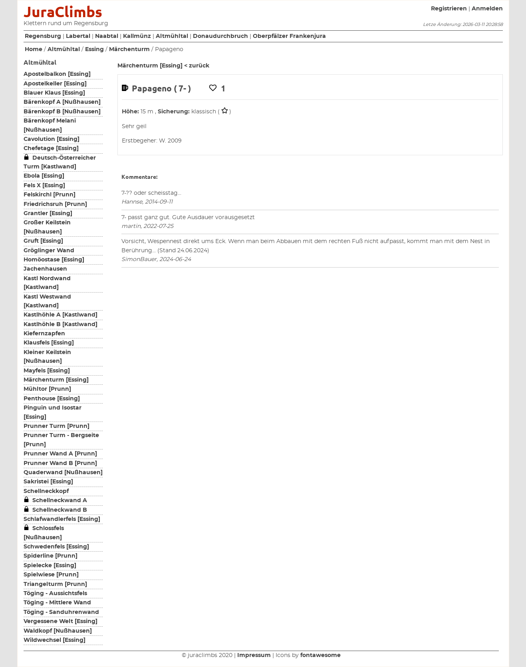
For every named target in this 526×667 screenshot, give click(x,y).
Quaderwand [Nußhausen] (63, 472)
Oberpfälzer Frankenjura (289, 36)
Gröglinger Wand (49, 250)
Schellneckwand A (55, 500)
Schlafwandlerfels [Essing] (62, 519)
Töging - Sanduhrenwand (61, 612)
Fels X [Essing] (44, 185)
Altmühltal (172, 36)
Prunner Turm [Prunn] (56, 426)
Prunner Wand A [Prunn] (60, 454)
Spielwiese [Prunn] (51, 575)
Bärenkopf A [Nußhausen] (62, 102)
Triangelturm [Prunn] (55, 584)
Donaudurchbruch (220, 36)
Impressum (254, 655)
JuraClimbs (63, 12)
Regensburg (43, 36)
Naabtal (106, 36)
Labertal (78, 36)
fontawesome (320, 655)
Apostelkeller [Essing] (55, 84)
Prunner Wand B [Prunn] (60, 463)
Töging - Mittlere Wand (57, 603)
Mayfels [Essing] (47, 371)
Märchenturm (129, 49)
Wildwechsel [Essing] (54, 640)
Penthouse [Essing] (52, 399)
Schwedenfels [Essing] (56, 547)
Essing (94, 49)
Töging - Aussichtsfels (55, 593)
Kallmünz (137, 36)
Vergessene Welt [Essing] (60, 621)
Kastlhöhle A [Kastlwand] (60, 315)
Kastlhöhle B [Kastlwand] (60, 324)
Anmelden (487, 9)
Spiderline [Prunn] (50, 556)
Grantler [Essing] (48, 213)
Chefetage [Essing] (51, 148)
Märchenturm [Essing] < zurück (163, 66)
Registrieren (449, 9)
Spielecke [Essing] (50, 565)
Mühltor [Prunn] (47, 389)
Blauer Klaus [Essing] (54, 93)
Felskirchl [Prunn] (49, 195)
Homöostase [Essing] (54, 260)
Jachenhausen (45, 269)
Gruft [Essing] (43, 241)
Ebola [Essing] (44, 176)
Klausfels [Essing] (49, 343)
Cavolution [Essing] (51, 139)
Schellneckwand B (55, 510)
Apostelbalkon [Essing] (57, 74)
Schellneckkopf (46, 491)
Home (33, 49)
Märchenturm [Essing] (56, 380)
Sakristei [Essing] (48, 482)
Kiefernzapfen (44, 333)
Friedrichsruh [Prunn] (55, 204)
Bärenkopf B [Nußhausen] (62, 112)
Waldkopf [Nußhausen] (58, 631)
